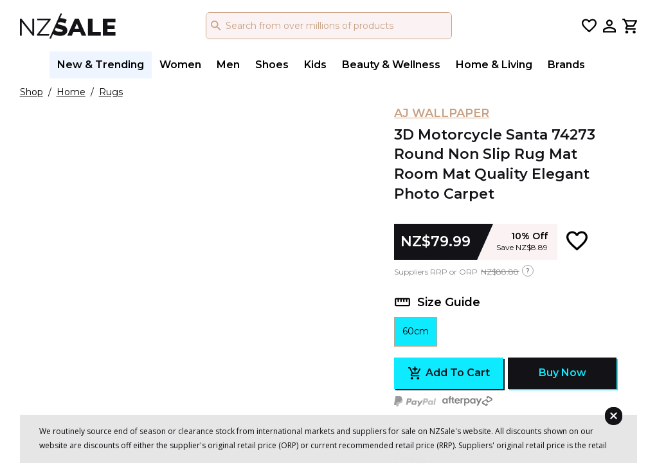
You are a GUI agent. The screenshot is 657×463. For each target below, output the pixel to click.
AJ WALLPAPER (441, 113)
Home (71, 92)
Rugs (111, 92)
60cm (415, 331)
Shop (31, 92)
